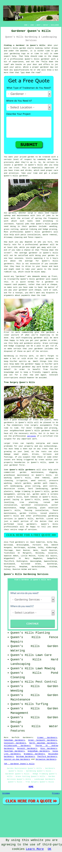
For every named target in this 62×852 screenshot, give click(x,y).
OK (49, 849)
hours (55, 258)
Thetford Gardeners (47, 756)
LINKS (32, 25)
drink (30, 359)
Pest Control (46, 681)
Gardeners (28, 738)
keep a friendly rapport (37, 372)
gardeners (47, 232)
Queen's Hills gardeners (22, 470)
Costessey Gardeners (15, 743)
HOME (25, 25)
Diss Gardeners (49, 748)
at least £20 (10, 247)
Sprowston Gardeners (46, 759)
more (34, 569)
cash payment (19, 284)
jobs (48, 216)
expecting (45, 335)
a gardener (17, 165)
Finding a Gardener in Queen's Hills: (25, 45)
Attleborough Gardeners (17, 746)
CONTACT (45, 25)
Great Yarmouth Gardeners (42, 740)
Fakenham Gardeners (14, 740)
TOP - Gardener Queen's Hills (19, 764)
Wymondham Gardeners (38, 751)
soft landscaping (13, 486)
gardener (23, 176)
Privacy (56, 793)
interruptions (11, 378)
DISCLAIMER (55, 25)
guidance (28, 343)
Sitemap (6, 793)
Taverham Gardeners (14, 751)
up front (52, 276)
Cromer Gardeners (47, 738)
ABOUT (39, 25)
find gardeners (17, 542)
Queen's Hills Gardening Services (26, 574)
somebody (41, 159)
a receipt (18, 293)
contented (16, 367)
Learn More (35, 849)
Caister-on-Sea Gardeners (17, 759)
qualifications (21, 70)
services (31, 436)
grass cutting (11, 229)
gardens (33, 226)
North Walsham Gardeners (43, 743)
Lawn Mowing (45, 668)
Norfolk (40, 519)
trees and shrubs (23, 170)
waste (39, 269)
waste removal (50, 235)
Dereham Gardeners (25, 756)
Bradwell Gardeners (34, 754)
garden (23, 48)
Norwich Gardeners (27, 748)
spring (38, 218)
